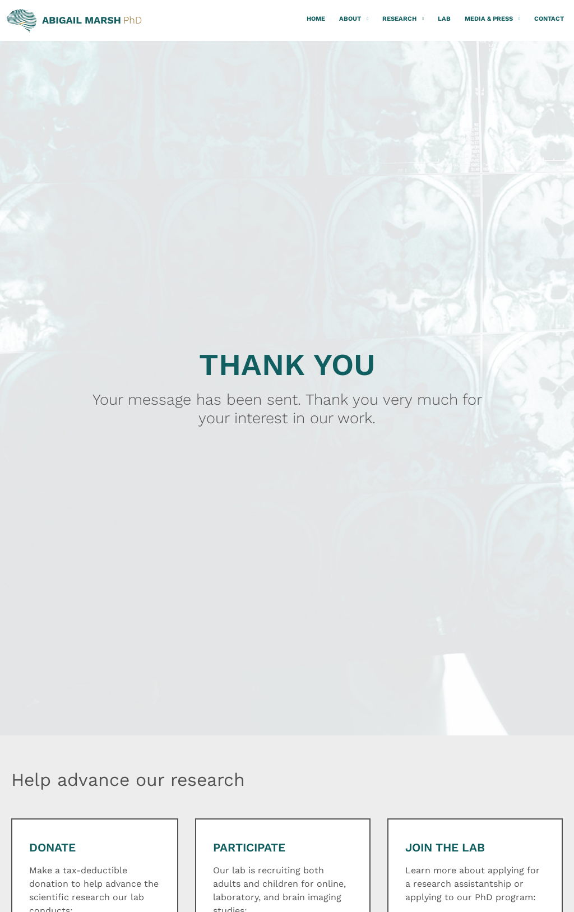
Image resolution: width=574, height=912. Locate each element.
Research (403, 19)
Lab (444, 18)
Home (316, 18)
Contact (549, 18)
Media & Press (492, 19)
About (353, 19)
